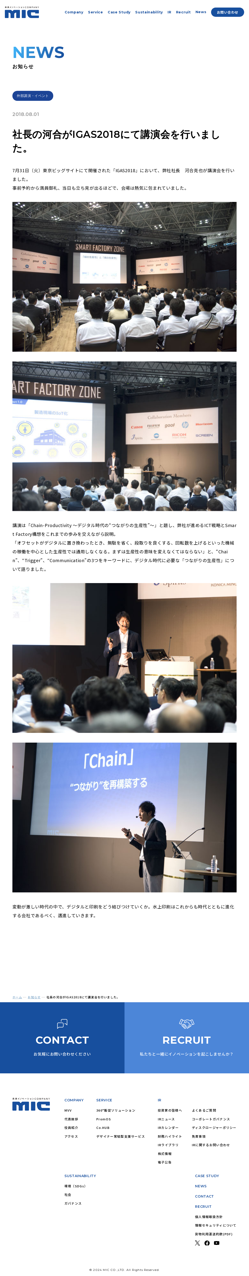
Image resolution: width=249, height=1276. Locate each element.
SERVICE (104, 1100)
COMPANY (74, 1100)
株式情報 (165, 1153)
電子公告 (165, 1162)
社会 (67, 1194)
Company (74, 12)
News (201, 12)
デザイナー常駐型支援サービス (120, 1136)
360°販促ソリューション (115, 1110)
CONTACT (204, 1196)
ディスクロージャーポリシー (214, 1127)
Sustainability (149, 12)
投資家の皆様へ (170, 1110)
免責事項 (199, 1136)
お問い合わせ (227, 12)
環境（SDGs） (76, 1186)
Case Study (119, 12)
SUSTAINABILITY (80, 1176)
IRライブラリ (168, 1145)
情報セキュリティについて (216, 1225)
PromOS (103, 1119)
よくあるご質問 (204, 1110)
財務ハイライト (170, 1136)
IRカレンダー (168, 1127)
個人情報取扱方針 (209, 1216)
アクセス (71, 1136)
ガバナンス (73, 1203)
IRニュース (166, 1119)
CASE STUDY (207, 1176)
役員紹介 (71, 1127)
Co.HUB (103, 1127)
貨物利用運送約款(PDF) (214, 1234)
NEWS (201, 1186)
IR (169, 12)
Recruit (183, 12)
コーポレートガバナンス (211, 1119)
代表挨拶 (71, 1119)
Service (95, 12)
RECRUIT (203, 1206)
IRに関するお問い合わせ (211, 1145)
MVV (68, 1110)
